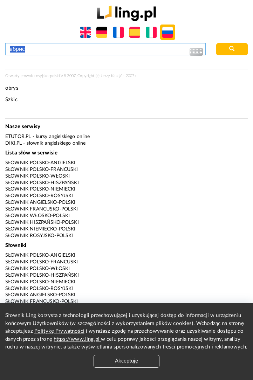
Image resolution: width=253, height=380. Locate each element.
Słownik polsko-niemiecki (40, 189)
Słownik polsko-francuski (41, 169)
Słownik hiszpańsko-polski (42, 222)
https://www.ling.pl (77, 339)
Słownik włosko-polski (37, 215)
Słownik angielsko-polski (40, 202)
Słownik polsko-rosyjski (39, 195)
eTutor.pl (18, 136)
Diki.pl (13, 143)
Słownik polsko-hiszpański (42, 182)
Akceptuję (126, 361)
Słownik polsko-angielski (40, 162)
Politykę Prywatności (59, 331)
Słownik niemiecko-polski (40, 229)
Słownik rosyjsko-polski (39, 235)
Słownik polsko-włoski (37, 176)
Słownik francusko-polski (41, 209)
